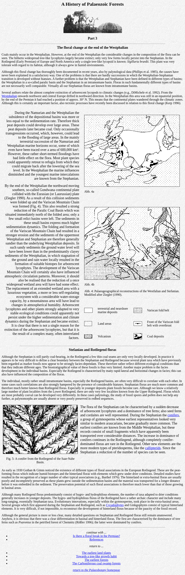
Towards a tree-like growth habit (96, 556)
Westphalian (9, 96)
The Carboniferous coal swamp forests (96, 563)
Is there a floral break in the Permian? (96, 536)
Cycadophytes (115, 505)
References (96, 539)
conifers (173, 415)
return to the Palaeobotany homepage (96, 570)
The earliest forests (96, 559)
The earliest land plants (96, 552)
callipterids (153, 448)
